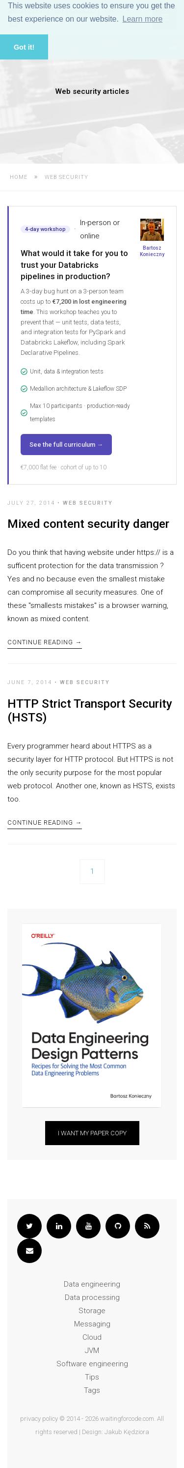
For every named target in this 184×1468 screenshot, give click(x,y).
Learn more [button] (143, 19)
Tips (92, 1377)
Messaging (92, 1324)
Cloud (92, 1337)
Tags (92, 1390)
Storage (92, 1310)
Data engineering (92, 1284)
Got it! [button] (24, 47)
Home (18, 177)
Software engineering (92, 1363)
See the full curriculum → (66, 444)
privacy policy (39, 1418)
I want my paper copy (92, 1133)
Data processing (92, 1297)
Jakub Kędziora (127, 1432)
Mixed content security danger (88, 524)
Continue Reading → (44, 642)
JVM (92, 1350)
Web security (88, 503)
